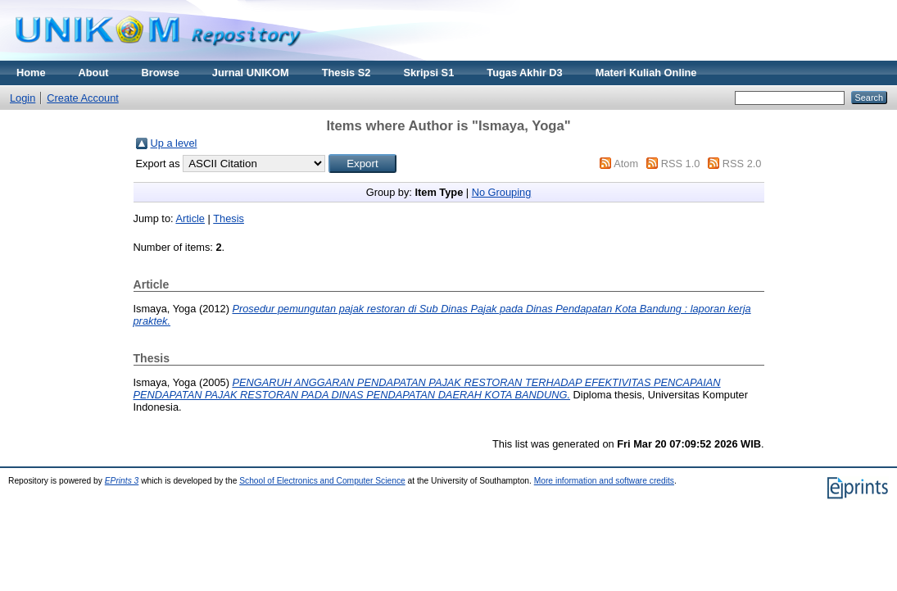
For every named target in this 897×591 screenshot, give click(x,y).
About (94, 72)
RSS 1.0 (680, 163)
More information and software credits (604, 480)
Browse (160, 72)
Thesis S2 (346, 72)
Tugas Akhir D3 (524, 72)
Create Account (83, 98)
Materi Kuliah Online (646, 72)
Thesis (228, 218)
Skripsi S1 (428, 72)
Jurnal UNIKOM (250, 72)
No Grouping (502, 192)
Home (31, 72)
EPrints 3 (122, 480)
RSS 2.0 (742, 163)
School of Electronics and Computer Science (322, 480)
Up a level (174, 143)
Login (22, 98)
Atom (626, 163)
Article (190, 218)
